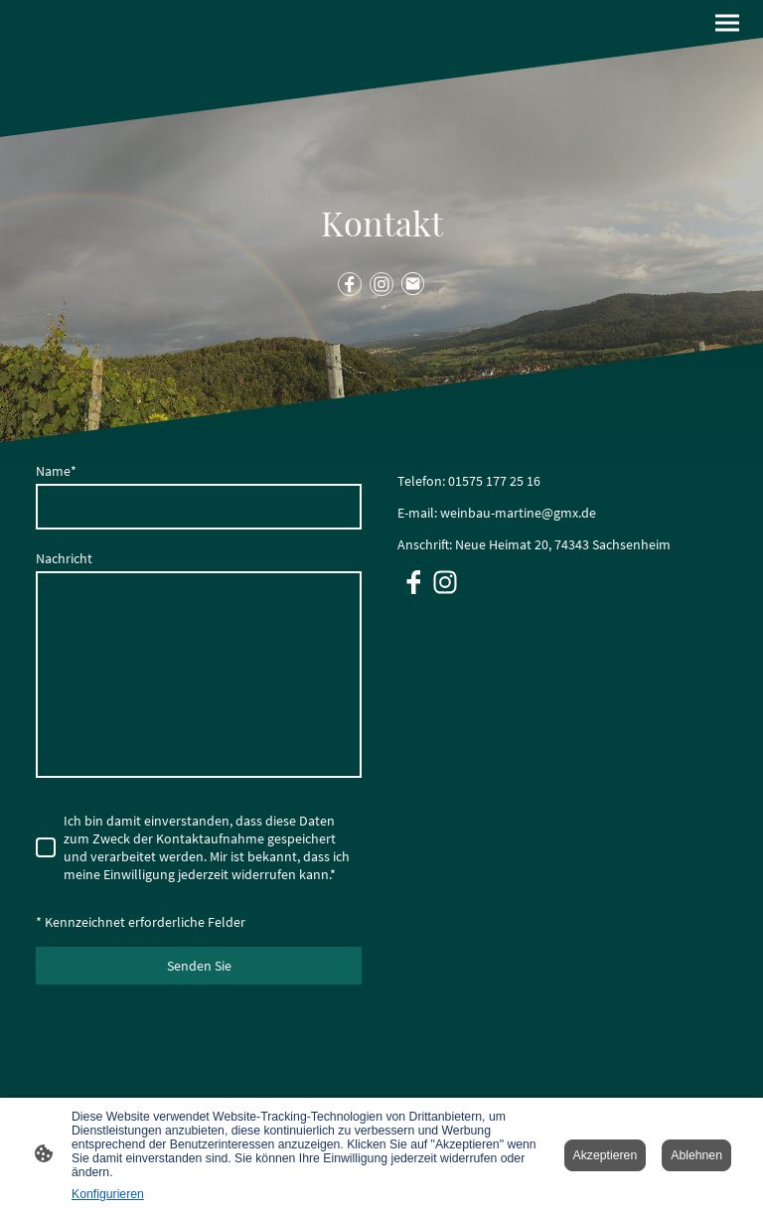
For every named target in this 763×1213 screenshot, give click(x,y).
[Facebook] (350, 284)
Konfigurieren (108, 1194)
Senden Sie (199, 966)
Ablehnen (696, 1155)
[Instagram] (381, 284)
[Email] (413, 284)
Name (56, 471)
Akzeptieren (605, 1155)
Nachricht (64, 558)
